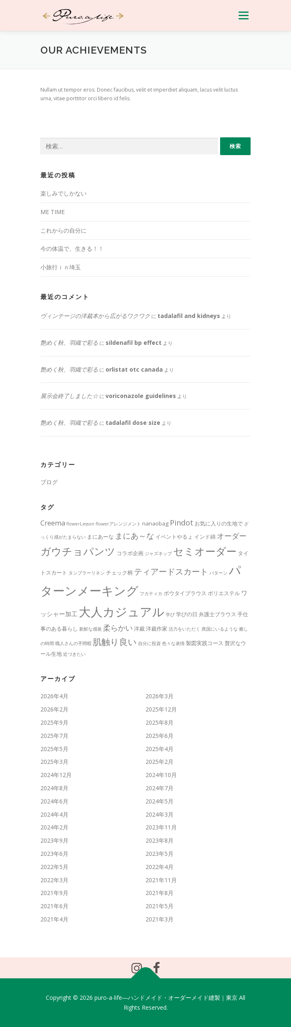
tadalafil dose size (133, 422)
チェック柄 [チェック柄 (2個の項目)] (119, 572)
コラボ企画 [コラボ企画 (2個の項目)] (130, 553)
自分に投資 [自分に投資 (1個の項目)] (149, 643)
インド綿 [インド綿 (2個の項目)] (205, 536)
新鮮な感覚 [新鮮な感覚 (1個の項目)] (90, 629)
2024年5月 (160, 801)
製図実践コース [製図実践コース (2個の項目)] (204, 643)
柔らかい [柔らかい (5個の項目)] (118, 628)
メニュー (243, 15)
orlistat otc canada (134, 369)
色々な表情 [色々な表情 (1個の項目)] (173, 643)
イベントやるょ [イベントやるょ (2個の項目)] (174, 536)
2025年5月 (54, 749)
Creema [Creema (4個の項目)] (52, 523)
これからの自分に (63, 230)
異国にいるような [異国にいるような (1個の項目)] (220, 629)
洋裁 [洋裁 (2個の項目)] (139, 628)
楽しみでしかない (63, 193)
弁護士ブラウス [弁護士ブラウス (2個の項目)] (217, 614)
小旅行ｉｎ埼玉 (60, 267)
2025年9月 (54, 722)
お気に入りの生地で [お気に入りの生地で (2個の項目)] (219, 523)
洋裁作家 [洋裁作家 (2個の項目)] (156, 628)
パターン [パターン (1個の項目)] (218, 573)
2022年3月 (54, 880)
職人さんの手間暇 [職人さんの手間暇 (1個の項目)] (73, 643)
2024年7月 (160, 788)
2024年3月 (160, 814)
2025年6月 (160, 736)
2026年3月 (160, 696)
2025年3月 (54, 762)
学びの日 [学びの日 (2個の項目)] (186, 614)
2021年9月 (54, 893)
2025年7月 (54, 736)
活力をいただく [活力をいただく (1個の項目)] (184, 629)
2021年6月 (54, 906)
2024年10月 (161, 775)
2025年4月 (160, 749)
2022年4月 (160, 867)
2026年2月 (54, 709)
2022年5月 (54, 867)
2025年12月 (161, 709)
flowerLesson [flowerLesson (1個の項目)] (80, 524)
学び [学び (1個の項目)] (170, 614)
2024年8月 (54, 788)
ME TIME (52, 212)
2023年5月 (160, 853)
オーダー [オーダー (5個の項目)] (231, 536)
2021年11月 (161, 880)
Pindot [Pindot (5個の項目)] (181, 523)
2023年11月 (161, 827)
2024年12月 (56, 775)
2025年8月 (160, 722)
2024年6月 (54, 801)
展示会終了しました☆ (69, 396)
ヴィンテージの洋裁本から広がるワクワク (95, 316)
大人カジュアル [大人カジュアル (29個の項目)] (121, 611)
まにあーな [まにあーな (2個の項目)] (100, 536)
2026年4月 (54, 696)
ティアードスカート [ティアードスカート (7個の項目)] (171, 571)
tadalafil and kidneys (188, 316)
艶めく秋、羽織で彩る (69, 342)
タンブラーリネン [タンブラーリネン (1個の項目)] (86, 573)
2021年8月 (160, 893)
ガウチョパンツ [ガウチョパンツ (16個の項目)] (77, 551)
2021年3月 (160, 919)
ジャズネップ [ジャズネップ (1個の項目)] (158, 553)
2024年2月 (54, 827)
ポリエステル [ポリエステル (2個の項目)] (224, 593)
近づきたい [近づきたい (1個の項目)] (74, 654)
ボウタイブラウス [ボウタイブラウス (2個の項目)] (185, 593)
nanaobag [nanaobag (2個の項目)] (155, 523)
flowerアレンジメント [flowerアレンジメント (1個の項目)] (118, 524)
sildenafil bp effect (134, 342)
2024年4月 (54, 814)
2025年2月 (160, 762)
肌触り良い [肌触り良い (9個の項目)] (115, 642)
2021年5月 (160, 906)
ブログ (49, 482)
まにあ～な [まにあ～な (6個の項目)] (134, 535)
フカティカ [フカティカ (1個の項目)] (151, 593)
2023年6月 (54, 853)
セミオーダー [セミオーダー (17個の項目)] (205, 551)
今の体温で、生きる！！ (72, 248)
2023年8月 (160, 840)
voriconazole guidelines (141, 396)
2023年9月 (54, 840)
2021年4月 (54, 919)
